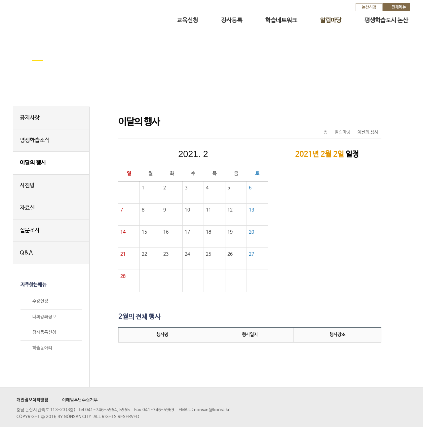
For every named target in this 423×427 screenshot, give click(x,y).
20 (251, 232)
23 (166, 254)
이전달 (148, 154)
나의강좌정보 (44, 316)
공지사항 (30, 118)
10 (187, 210)
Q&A (26, 253)
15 (144, 232)
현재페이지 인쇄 (373, 118)
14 (123, 232)
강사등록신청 (44, 332)
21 (123, 254)
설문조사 (30, 230)
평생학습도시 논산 (386, 20)
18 (208, 232)
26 (230, 254)
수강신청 (40, 301)
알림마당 (330, 20)
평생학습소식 (35, 140)
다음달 (237, 154)
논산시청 (369, 7)
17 (187, 232)
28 (123, 276)
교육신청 (187, 20)
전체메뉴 (399, 7)
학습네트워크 (281, 20)
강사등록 (231, 20)
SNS (360, 118)
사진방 (27, 185)
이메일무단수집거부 (80, 400)
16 (166, 232)
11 (208, 210)
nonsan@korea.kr (212, 410)
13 (251, 210)
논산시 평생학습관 (59, 16)
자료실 (27, 208)
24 (187, 254)
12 (230, 210)
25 (208, 254)
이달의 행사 (33, 163)
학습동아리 (42, 347)
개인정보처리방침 (32, 400)
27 (251, 254)
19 (230, 232)
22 (144, 254)
